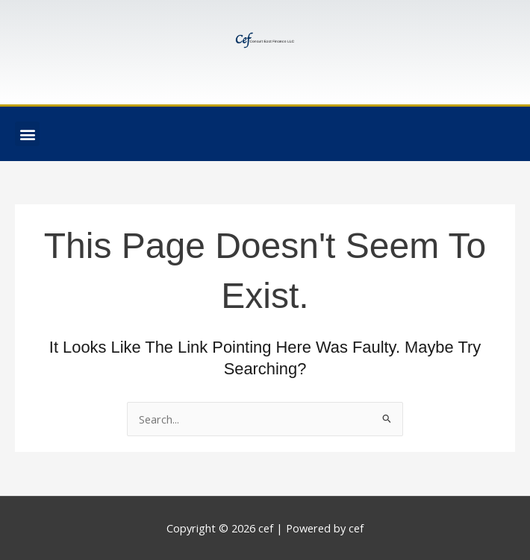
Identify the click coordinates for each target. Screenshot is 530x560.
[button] (27, 134)
